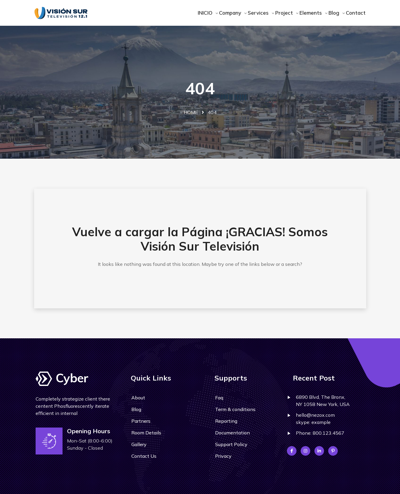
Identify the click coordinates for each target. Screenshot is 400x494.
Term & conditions (235, 409)
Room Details (146, 433)
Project (284, 13)
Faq (219, 398)
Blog (334, 13)
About (138, 398)
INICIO (206, 13)
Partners (140, 421)
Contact (356, 13)
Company (231, 13)
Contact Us (143, 456)
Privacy (223, 456)
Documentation (232, 433)
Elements (311, 13)
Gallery (139, 444)
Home (191, 112)
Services (259, 13)
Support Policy (231, 444)
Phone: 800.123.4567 (320, 433)
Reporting (226, 421)
